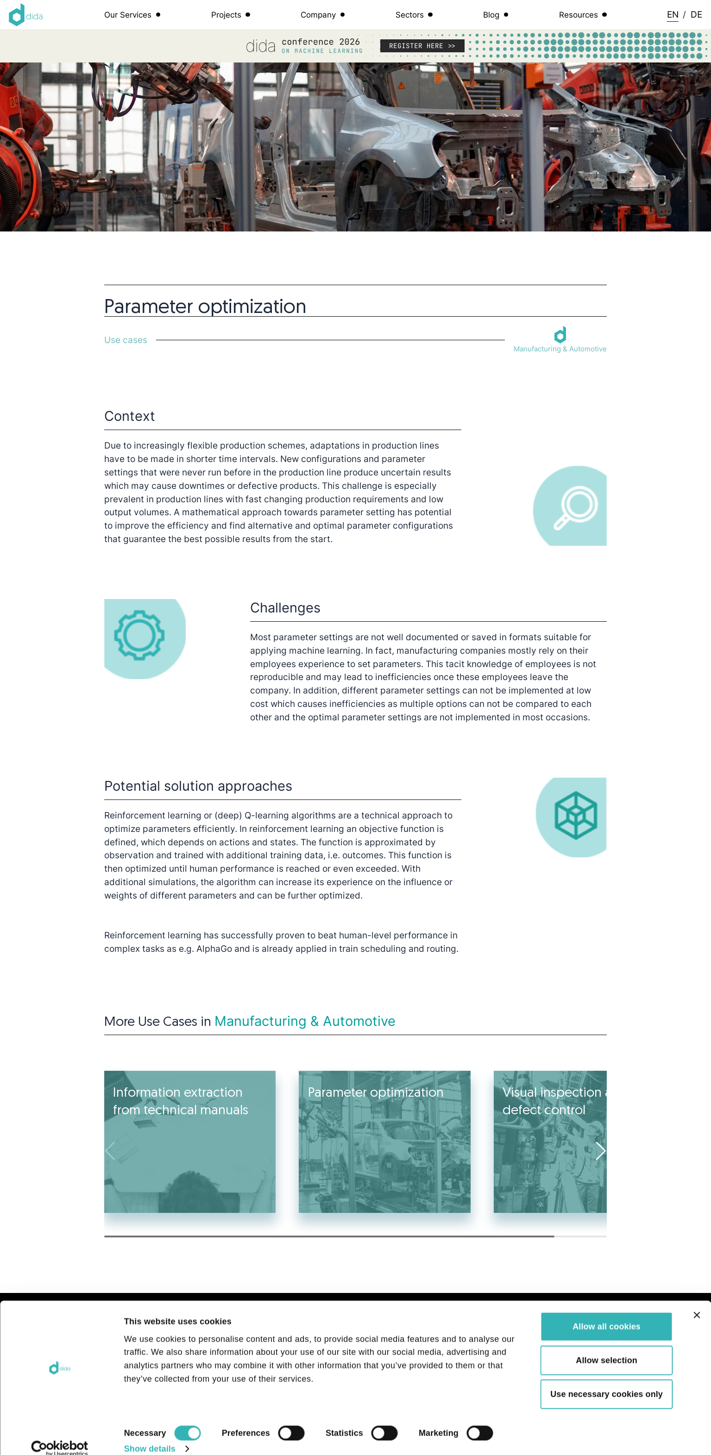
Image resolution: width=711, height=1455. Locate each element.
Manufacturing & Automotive (305, 1021)
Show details (150, 1435)
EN (673, 14)
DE (696, 14)
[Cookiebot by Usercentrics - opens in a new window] (60, 1435)
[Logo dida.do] (26, 14)
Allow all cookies (607, 1313)
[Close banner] (696, 1302)
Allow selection (606, 1347)
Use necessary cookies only (606, 1381)
